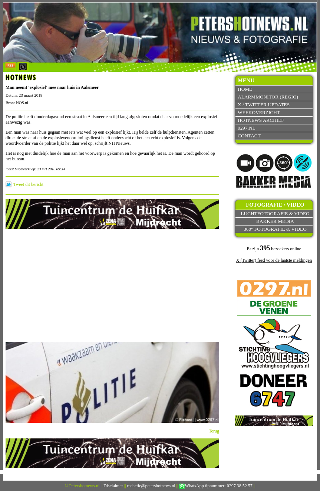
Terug (214, 431)
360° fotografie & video (275, 229)
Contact (249, 135)
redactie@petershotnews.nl (151, 485)
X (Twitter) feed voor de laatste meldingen (274, 260)
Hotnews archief (261, 120)
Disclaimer (113, 485)
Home (245, 89)
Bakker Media (275, 221)
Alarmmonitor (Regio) (268, 97)
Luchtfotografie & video (275, 213)
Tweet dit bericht (28, 184)
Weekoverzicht (259, 112)
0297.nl (246, 128)
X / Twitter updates (264, 104)
